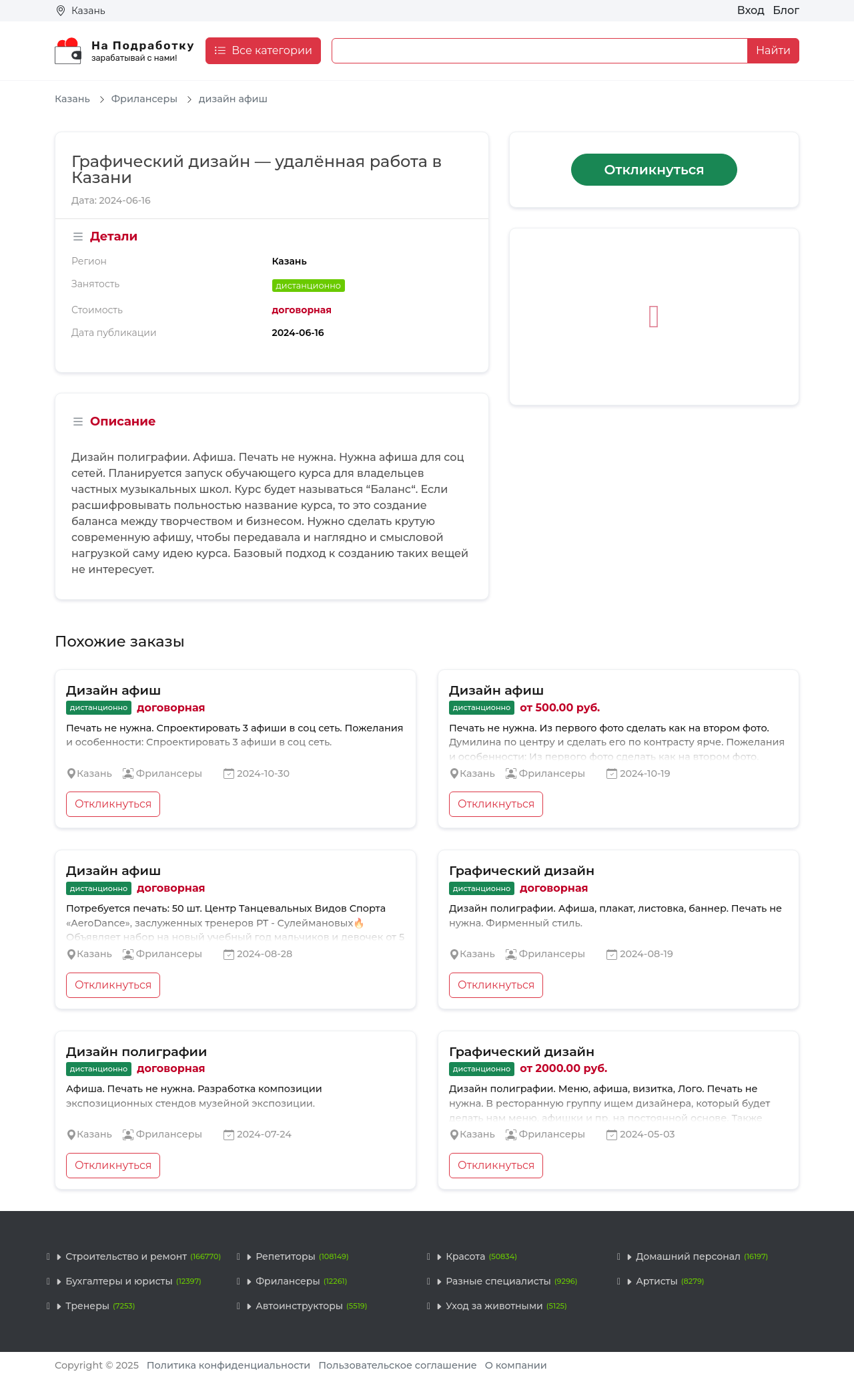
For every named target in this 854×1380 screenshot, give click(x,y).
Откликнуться (654, 170)
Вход (751, 10)
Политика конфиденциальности (229, 1365)
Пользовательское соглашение (397, 1365)
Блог (786, 10)
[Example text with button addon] (540, 50)
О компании (516, 1365)
